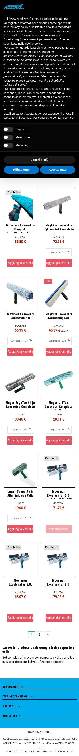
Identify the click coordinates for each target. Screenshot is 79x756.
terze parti (68, 47)
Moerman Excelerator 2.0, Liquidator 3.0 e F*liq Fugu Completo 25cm (20, 586)
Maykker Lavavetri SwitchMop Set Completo (58, 317)
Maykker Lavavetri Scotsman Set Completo (20, 317)
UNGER (20, 414)
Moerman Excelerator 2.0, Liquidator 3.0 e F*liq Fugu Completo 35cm (59, 497)
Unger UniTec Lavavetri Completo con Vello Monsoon (58, 406)
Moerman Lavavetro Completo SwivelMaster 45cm (20, 229)
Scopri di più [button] (39, 159)
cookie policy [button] (33, 43)
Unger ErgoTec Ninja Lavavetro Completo (20, 404)
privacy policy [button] (19, 27)
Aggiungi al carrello (20, 263)
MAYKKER (58, 237)
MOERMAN (20, 237)
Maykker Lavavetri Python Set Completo (59, 227)
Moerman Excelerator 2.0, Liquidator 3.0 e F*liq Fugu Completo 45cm (59, 586)
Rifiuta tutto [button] (21, 169)
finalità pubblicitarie (15, 72)
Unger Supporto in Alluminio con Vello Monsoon (20, 495)
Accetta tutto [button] (57, 169)
